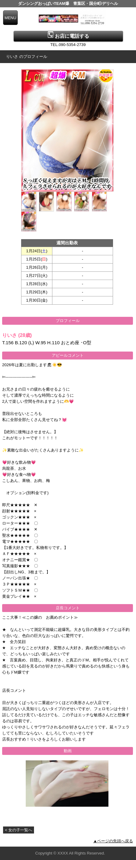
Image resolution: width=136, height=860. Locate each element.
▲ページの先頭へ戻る (113, 841)
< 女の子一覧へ (18, 830)
